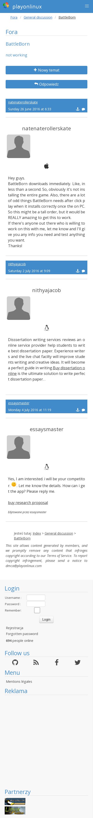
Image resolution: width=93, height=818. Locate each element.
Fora (13, 17)
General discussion (38, 17)
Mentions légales (19, 681)
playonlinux (22, 6)
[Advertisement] (44, 741)
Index (37, 533)
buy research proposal (28, 502)
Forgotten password (22, 633)
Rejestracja (14, 628)
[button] (87, 6)
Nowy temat (46, 70)
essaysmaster (18, 403)
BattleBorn (22, 538)
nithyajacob (17, 264)
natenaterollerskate (23, 102)
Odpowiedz (46, 84)
